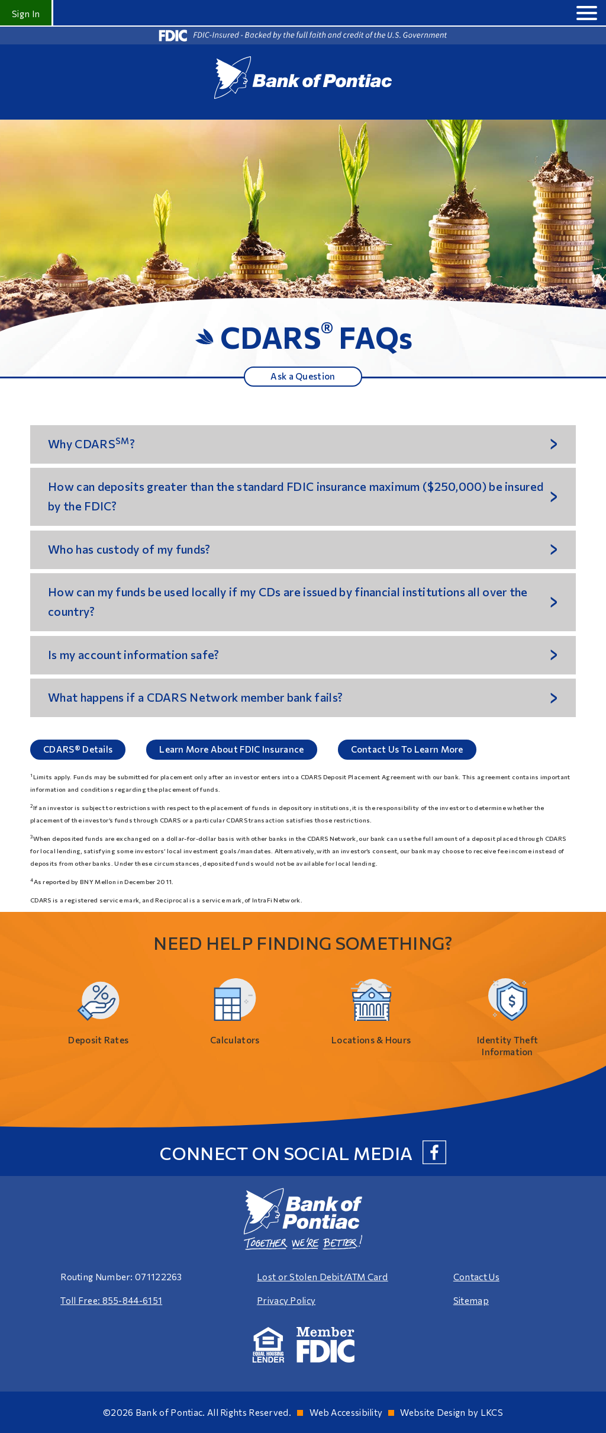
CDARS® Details (77, 749)
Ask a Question (302, 376)
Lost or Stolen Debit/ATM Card (322, 1276)
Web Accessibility (346, 1412)
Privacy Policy (286, 1300)
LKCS (492, 1412)
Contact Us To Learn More (407, 749)
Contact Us (476, 1276)
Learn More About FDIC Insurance (231, 749)
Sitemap (471, 1300)
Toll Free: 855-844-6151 (111, 1300)
